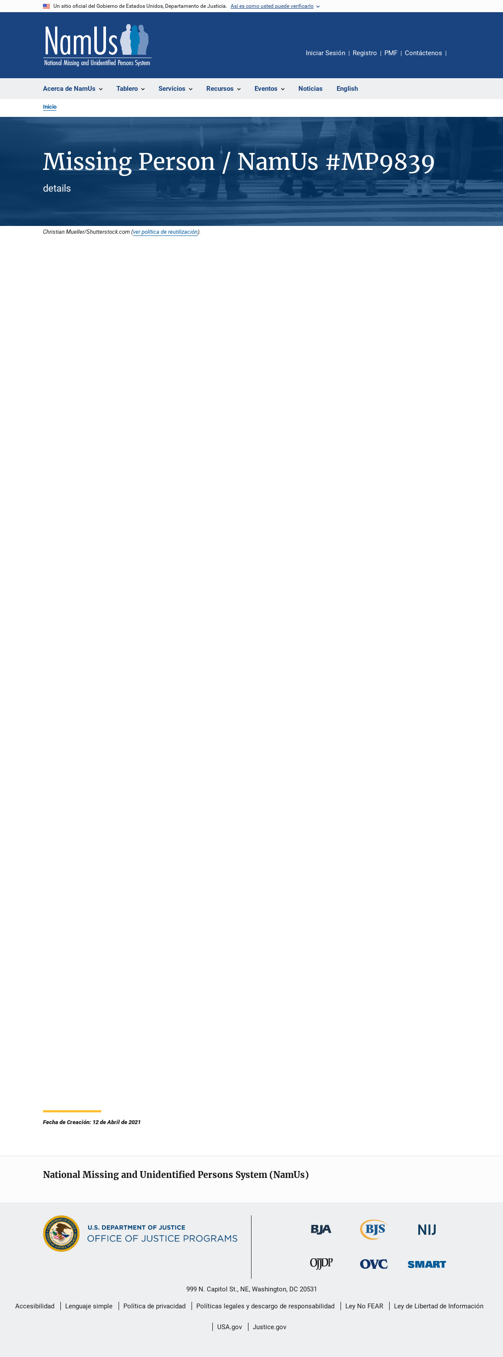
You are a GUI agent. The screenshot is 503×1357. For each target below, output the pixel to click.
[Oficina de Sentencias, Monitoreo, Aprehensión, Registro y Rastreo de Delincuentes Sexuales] (427, 1269)
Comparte (460, 59)
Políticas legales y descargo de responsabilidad (265, 1306)
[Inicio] (97, 45)
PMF (390, 53)
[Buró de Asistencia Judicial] (321, 1236)
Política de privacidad (154, 1306)
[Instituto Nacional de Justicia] (427, 1236)
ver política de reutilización (165, 232)
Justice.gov (269, 1327)
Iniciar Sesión (325, 53)
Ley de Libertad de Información (438, 1306)
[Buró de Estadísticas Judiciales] (374, 1241)
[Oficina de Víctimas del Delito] (374, 1270)
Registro (365, 53)
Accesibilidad (34, 1306)
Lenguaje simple (89, 1306)
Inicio (49, 106)
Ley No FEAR (364, 1306)
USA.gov (229, 1327)
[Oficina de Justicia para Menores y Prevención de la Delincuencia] (321, 1271)
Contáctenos (423, 53)
